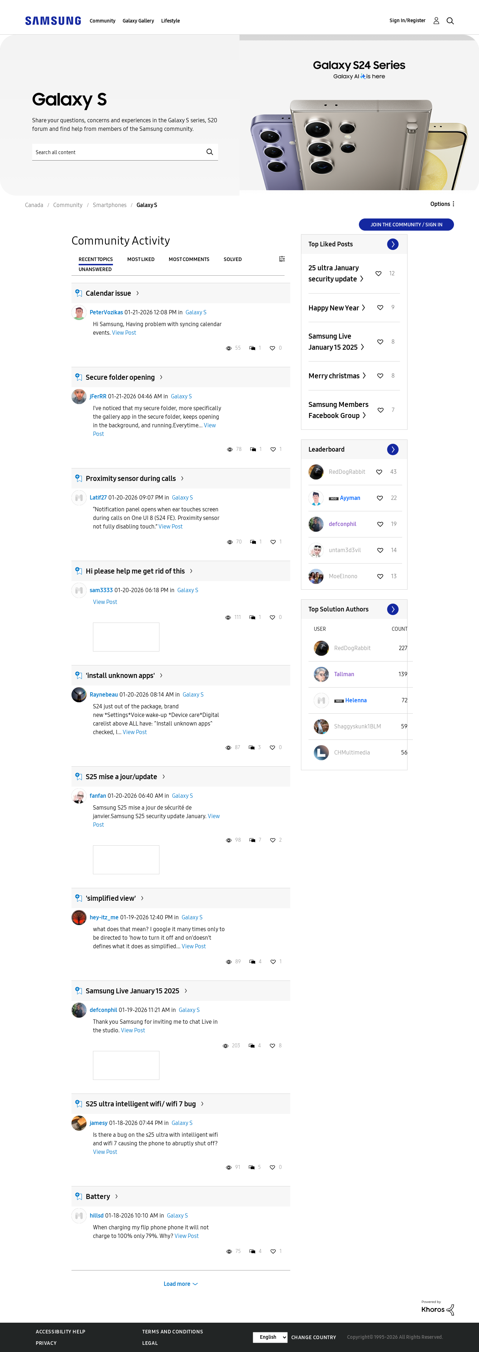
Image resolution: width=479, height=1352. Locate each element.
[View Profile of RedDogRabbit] (347, 471)
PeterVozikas (106, 312)
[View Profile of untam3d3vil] (345, 550)
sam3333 (101, 590)
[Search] (125, 152)
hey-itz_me (104, 917)
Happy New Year (334, 308)
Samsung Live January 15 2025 (132, 991)
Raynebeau (104, 694)
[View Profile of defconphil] (342, 524)
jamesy (99, 1123)
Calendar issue (108, 293)
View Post (124, 332)
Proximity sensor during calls (131, 478)
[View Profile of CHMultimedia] (352, 752)
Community (102, 21)
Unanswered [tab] (95, 269)
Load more (177, 1283)
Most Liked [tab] (140, 259)
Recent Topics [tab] (96, 259)
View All (354, 244)
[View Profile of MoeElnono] (343, 576)
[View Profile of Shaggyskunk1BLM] (357, 726)
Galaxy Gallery (138, 21)
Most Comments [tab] (189, 259)
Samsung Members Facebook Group (338, 410)
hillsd (97, 1215)
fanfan (98, 795)
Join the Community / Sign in (407, 225)
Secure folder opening (120, 377)
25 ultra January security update (333, 273)
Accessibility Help (60, 1332)
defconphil (103, 1010)
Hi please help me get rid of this (135, 571)
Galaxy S (196, 312)
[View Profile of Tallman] (344, 674)
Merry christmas (334, 376)
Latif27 (98, 497)
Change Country (313, 1337)
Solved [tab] (233, 259)
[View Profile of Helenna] (356, 700)
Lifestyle (170, 21)
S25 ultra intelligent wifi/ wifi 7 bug (141, 1104)
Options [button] (440, 204)
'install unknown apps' (120, 675)
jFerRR (98, 396)
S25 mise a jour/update (121, 776)
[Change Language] (270, 1337)
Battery (98, 1196)
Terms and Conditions (172, 1332)
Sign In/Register (408, 21)
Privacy (46, 1343)
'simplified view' (111, 898)
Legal (150, 1343)
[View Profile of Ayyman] (350, 498)
